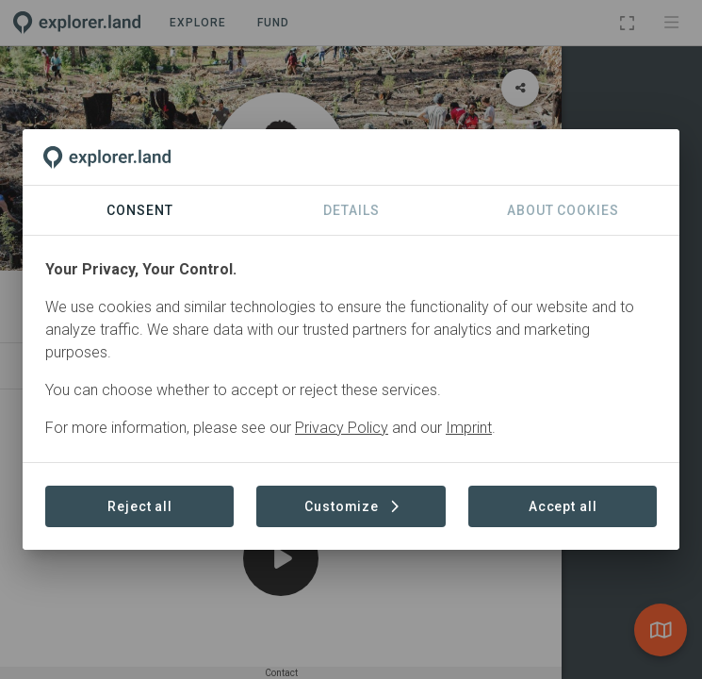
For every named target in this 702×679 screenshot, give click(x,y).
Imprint (469, 428)
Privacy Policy (341, 428)
